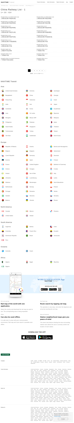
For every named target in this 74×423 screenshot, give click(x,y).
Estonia (41, 375)
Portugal (59, 378)
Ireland (44, 377)
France (52, 375)
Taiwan (46, 373)
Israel (32, 370)
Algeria (51, 382)
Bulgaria (54, 374)
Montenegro (33, 378)
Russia (52, 379)
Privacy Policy (57, 416)
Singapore (66, 371)
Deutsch (46, 362)
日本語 (32, 360)
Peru (40, 382)
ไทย (51, 360)
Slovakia (40, 379)
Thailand (32, 373)
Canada (56, 379)
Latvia (66, 377)
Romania (63, 378)
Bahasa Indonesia (63, 360)
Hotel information (51, 2)
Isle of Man (48, 377)
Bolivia (44, 381)
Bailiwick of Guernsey (66, 375)
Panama (64, 379)
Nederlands (33, 363)
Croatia (40, 377)
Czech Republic (66, 374)
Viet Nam (50, 373)
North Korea (60, 373)
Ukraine (49, 379)
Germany (32, 375)
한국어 (48, 360)
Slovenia (36, 379)
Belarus (45, 379)
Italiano (54, 362)
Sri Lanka (61, 370)
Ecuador (61, 381)
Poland (55, 378)
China (56, 369)
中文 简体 (44, 360)
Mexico (60, 379)
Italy (52, 377)
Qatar (56, 371)
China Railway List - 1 (13, 9)
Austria (36, 374)
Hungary (36, 377)
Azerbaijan (46, 369)
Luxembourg (61, 377)
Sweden (32, 379)
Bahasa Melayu (56, 360)
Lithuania (56, 377)
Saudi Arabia (60, 371)
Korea (49, 370)
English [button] (71, 2)
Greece (32, 377)
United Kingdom (58, 375)
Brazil (32, 382)
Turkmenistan (37, 373)
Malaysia (42, 371)
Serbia (67, 378)
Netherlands (46, 378)
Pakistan (52, 371)
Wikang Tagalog (36, 362)
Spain (45, 375)
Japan (40, 370)
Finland (48, 375)
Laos (57, 370)
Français (42, 362)
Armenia (41, 369)
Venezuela (36, 382)
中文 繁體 (40, 360)
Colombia (51, 381)
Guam (47, 382)
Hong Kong (64, 369)
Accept (63, 419)
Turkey (42, 373)
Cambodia (45, 370)
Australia (43, 382)
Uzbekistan (55, 373)
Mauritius (58, 382)
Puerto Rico (56, 381)
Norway (51, 378)
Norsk (64, 362)
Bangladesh (51, 369)
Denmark (37, 375)
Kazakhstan (53, 370)
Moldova (69, 377)
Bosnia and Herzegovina (43, 374)
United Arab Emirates (35, 369)
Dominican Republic (67, 381)
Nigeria (62, 382)
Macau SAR (37, 371)
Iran (37, 370)
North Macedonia (39, 378)
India (35, 370)
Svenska (68, 362)
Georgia (59, 369)
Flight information (60, 2)
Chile (47, 381)
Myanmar (66, 370)
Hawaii (35, 381)
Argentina (39, 381)
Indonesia (69, 369)
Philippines (47, 371)
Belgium (50, 374)
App (67, 2)
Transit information (41, 2)
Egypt (54, 382)
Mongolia (32, 371)
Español (50, 362)
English (35, 360)
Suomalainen (59, 362)
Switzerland (59, 374)
